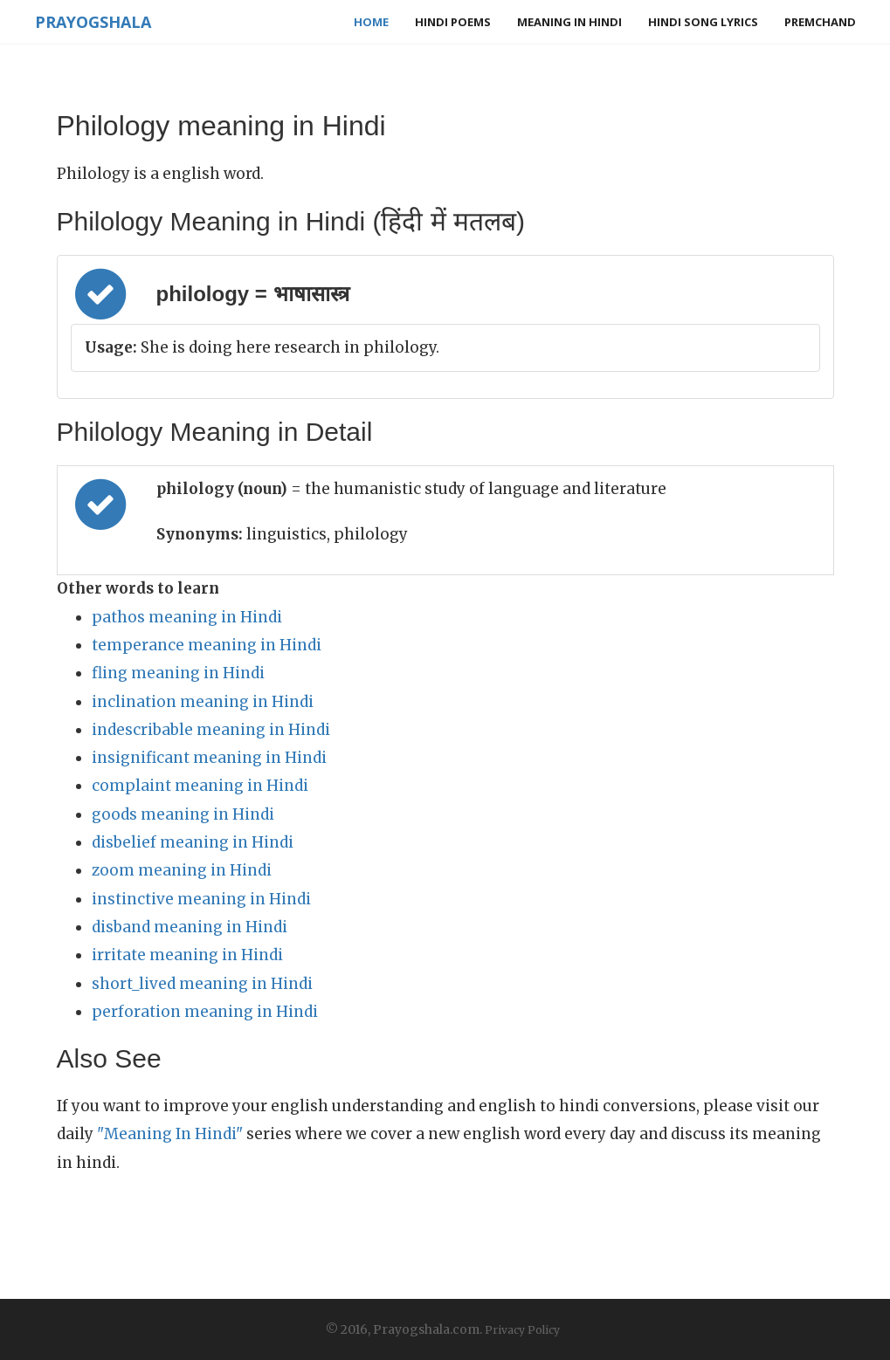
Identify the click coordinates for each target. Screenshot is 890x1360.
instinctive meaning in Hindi (201, 899)
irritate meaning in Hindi (187, 955)
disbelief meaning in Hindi (192, 842)
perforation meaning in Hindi (205, 1011)
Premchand (820, 22)
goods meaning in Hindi (183, 814)
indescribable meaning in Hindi (211, 729)
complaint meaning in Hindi (200, 785)
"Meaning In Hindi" (170, 1134)
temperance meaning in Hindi (206, 645)
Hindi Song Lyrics (703, 22)
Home (371, 22)
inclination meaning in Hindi (203, 701)
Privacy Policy (522, 1329)
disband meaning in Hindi (189, 927)
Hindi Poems (453, 22)
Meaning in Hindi (569, 22)
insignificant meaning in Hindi (209, 757)
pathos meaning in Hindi (187, 617)
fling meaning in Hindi (178, 673)
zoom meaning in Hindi (182, 870)
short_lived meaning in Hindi (202, 983)
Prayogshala (93, 21)
